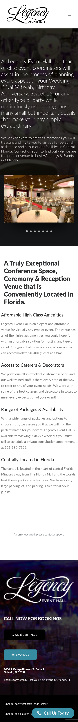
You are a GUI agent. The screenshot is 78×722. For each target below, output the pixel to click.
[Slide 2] (31, 231)
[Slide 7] (51, 231)
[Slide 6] (47, 231)
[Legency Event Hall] (28, 14)
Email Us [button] (20, 654)
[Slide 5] (43, 231)
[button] (69, 14)
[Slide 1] (27, 231)
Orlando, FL (63, 679)
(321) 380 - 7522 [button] (24, 634)
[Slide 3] (35, 231)
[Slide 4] (39, 231)
